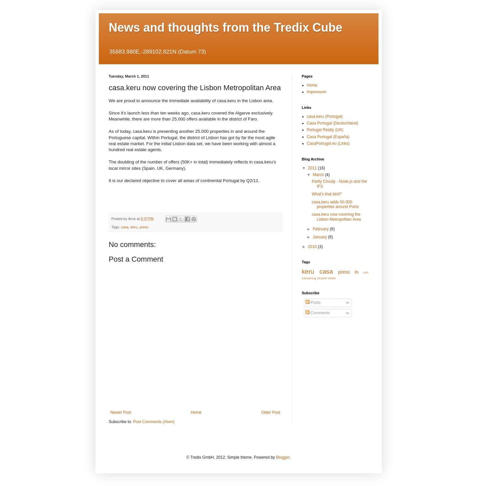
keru (133, 227)
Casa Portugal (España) (328, 136)
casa (124, 227)
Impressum (317, 92)
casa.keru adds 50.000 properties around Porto (335, 204)
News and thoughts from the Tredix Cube (226, 27)
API (365, 272)
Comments (318, 313)
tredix (332, 278)
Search (322, 278)
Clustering (309, 278)
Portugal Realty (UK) (325, 129)
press (143, 227)
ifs (356, 272)
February (321, 229)
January (320, 237)
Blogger (283, 457)
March (319, 174)
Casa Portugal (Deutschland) (332, 123)
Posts (313, 302)
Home (196, 412)
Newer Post (121, 412)
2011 (313, 168)
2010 (313, 246)
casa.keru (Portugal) (325, 116)
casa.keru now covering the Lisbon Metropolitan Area (336, 216)
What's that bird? (327, 194)
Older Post (270, 412)
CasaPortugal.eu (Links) (328, 143)
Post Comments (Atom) (154, 421)
